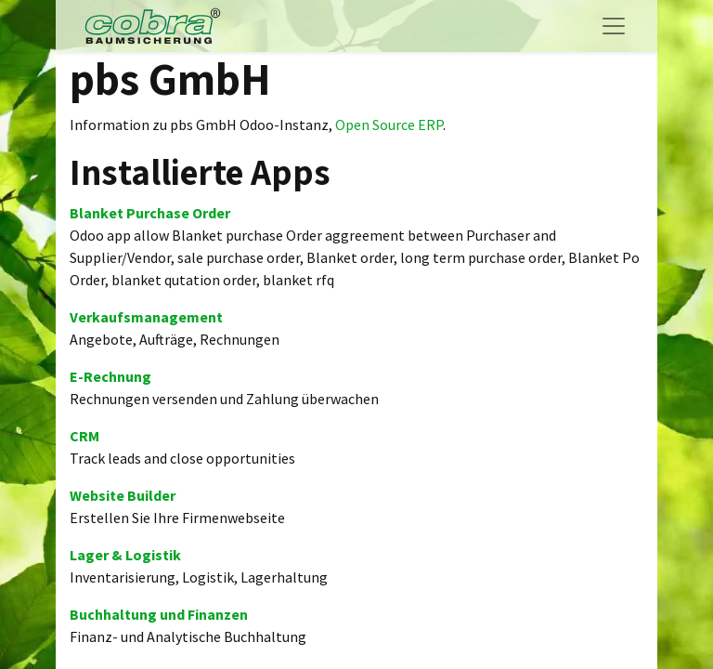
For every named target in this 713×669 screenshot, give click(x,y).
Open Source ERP (389, 124)
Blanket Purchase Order (150, 212)
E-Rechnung (110, 376)
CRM (84, 435)
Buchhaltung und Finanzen (159, 614)
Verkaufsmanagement (146, 317)
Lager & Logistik (125, 554)
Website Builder (122, 495)
